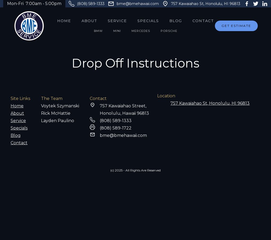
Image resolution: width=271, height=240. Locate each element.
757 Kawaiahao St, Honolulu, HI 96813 (205, 3)
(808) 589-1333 (91, 3)
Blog (175, 20)
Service (18, 120)
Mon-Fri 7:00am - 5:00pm (34, 3)
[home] (29, 26)
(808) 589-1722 (116, 128)
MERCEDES (141, 31)
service (117, 20)
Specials (19, 128)
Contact (203, 20)
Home (64, 20)
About (89, 20)
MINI (117, 31)
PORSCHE (169, 31)
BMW (98, 31)
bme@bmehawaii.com (138, 3)
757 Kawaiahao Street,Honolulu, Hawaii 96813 (124, 109)
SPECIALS (148, 20)
